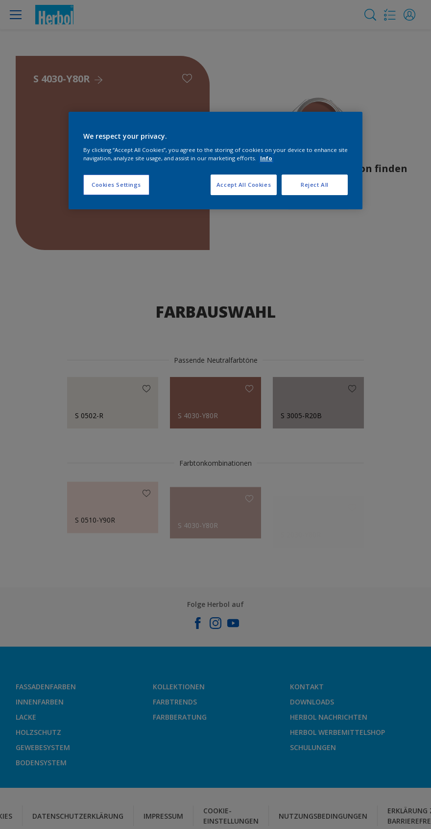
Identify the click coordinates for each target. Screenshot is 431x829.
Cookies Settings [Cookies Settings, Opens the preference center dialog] (116, 184)
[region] (215, 161)
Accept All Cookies (243, 184)
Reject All (315, 184)
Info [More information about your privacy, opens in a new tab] (266, 158)
